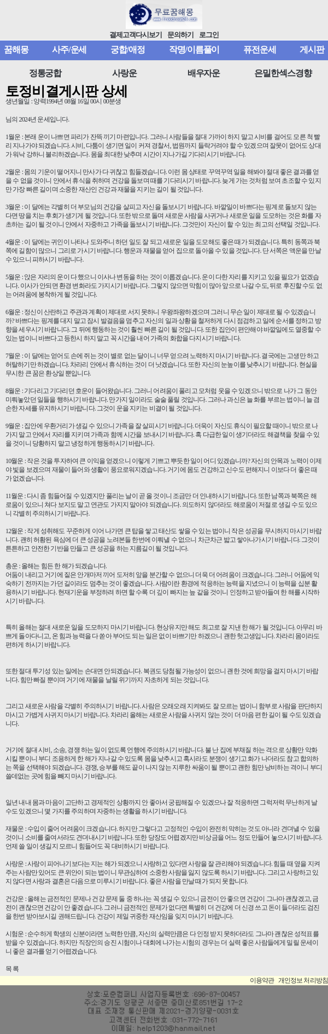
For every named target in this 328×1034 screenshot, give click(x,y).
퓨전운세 (259, 49)
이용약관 (262, 980)
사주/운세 (69, 49)
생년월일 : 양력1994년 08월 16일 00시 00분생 (63, 101)
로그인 (209, 35)
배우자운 (204, 73)
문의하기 (180, 35)
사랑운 (124, 73)
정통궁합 (45, 73)
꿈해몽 (16, 49)
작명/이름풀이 (194, 49)
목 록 (12, 969)
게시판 (312, 49)
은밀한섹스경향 (282, 73)
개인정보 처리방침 (303, 980)
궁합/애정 (127, 49)
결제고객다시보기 (135, 35)
